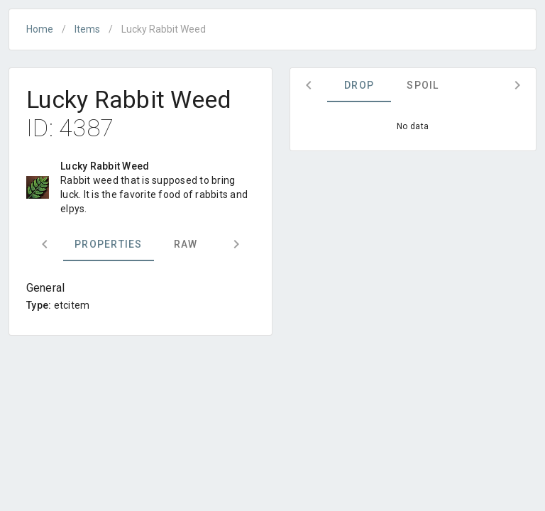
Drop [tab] (359, 85)
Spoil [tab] (423, 85)
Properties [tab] (109, 244)
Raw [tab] (186, 244)
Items (87, 29)
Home (39, 29)
